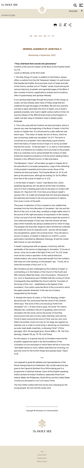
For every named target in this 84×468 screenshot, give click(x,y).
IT (49, 36)
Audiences (6, 15)
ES (40, 36)
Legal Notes (42, 455)
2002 (13, 15)
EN (35, 36)
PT (53, 36)
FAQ (42, 451)
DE (31, 36)
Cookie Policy (42, 458)
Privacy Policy (42, 461)
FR (45, 36)
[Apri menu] (81, 5)
